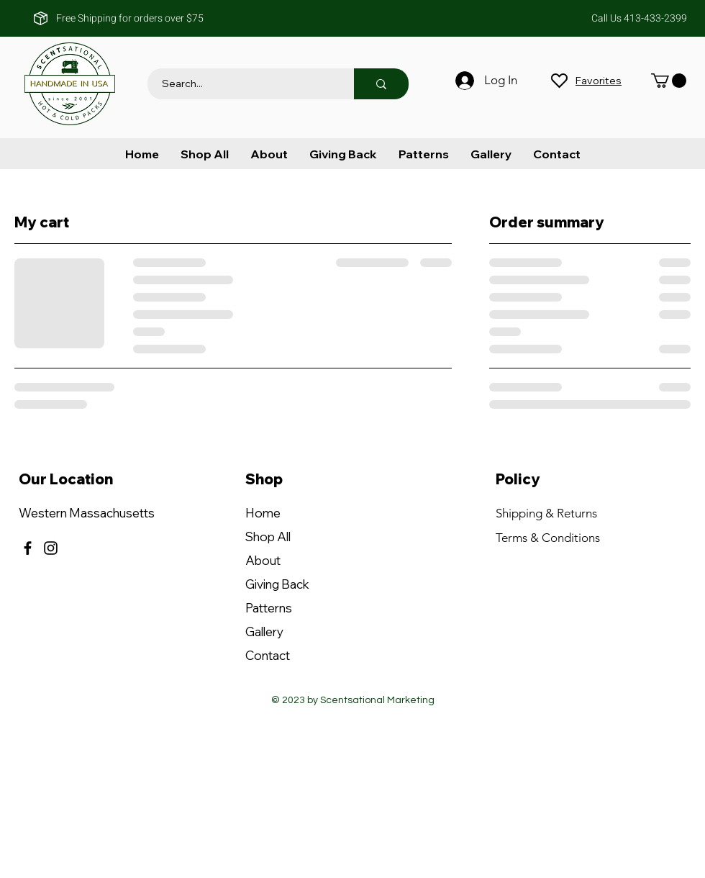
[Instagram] (51, 548)
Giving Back (277, 584)
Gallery (264, 631)
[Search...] (243, 83)
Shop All (268, 536)
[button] (668, 80)
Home (263, 512)
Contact (267, 655)
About (263, 560)
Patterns (268, 607)
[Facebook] (28, 548)
